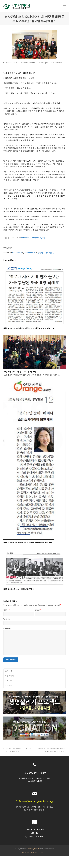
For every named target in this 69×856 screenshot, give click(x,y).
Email (38, 610)
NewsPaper (43, 62)
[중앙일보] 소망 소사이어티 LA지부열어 (18, 589)
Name (6, 610)
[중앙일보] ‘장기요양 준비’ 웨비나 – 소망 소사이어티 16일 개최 (27, 542)
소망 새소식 (9, 671)
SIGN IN (34, 852)
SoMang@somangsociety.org (34, 801)
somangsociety (29, 62)
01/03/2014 (17, 253)
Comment (8, 628)
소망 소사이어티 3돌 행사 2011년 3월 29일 (19, 372)
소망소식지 (9, 675)
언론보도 (8, 680)
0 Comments (57, 62)
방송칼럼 (8, 685)
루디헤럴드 (50, 253)
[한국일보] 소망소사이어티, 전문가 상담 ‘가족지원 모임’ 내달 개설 (28, 328)
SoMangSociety (34, 849)
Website (6, 619)
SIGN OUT (43, 852)
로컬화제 (41, 253)
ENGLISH (25, 852)
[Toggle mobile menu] (64, 6)
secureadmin (29, 253)
